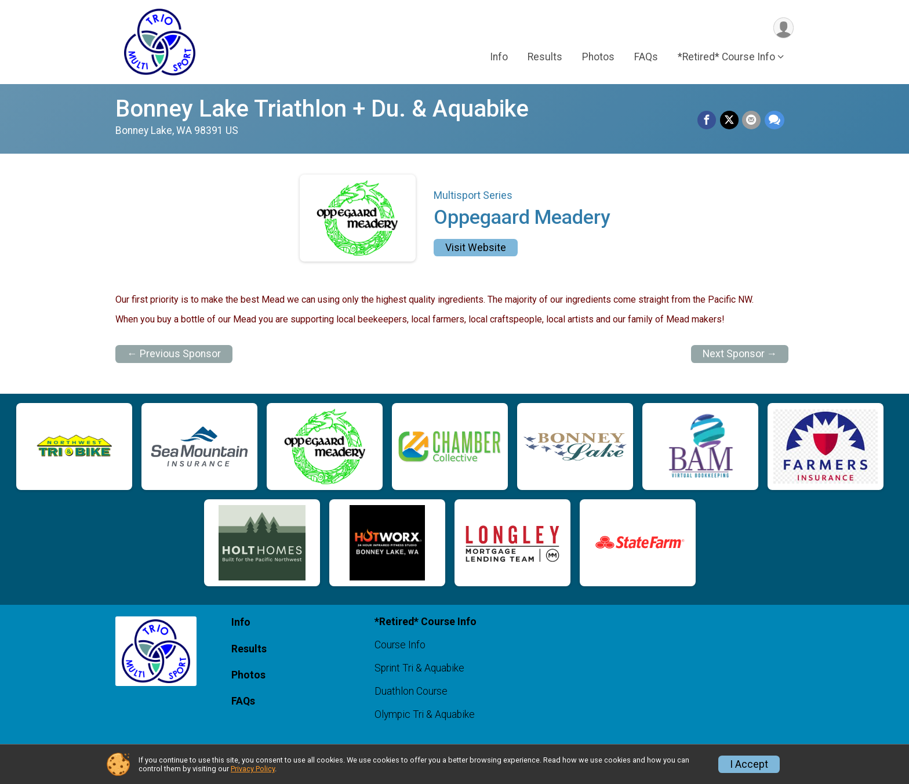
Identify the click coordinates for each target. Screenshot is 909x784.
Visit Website (475, 247)
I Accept (749, 764)
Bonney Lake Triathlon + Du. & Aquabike (322, 108)
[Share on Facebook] (708, 120)
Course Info (400, 645)
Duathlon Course (411, 691)
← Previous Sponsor (174, 354)
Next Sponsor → (740, 354)
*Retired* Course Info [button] (726, 57)
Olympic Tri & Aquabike (424, 714)
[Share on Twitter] (730, 120)
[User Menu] (783, 28)
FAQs (646, 57)
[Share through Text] (774, 120)
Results (545, 57)
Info (499, 57)
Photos (598, 57)
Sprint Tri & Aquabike (419, 668)
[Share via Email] (752, 120)
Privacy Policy (253, 768)
